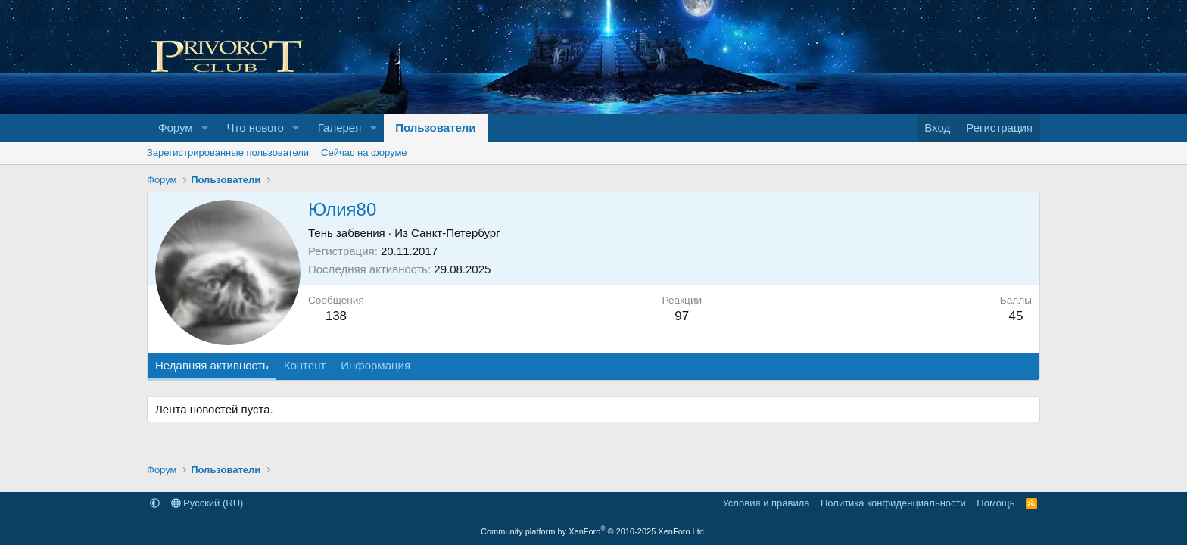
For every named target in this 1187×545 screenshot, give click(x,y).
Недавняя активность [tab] (212, 365)
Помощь (995, 503)
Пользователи (435, 127)
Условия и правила (765, 503)
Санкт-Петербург (455, 232)
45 (1015, 316)
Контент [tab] (305, 365)
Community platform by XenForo (593, 531)
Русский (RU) (207, 503)
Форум (175, 127)
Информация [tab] (375, 365)
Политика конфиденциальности (893, 503)
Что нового (254, 127)
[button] (204, 128)
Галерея (340, 127)
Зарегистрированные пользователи (228, 152)
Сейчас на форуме (364, 152)
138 (336, 316)
